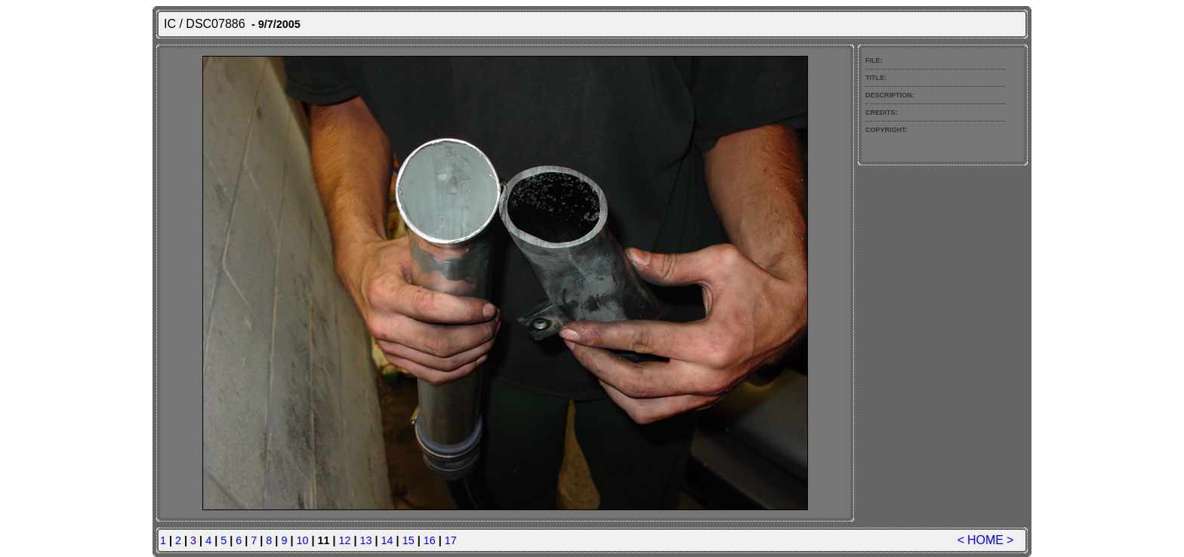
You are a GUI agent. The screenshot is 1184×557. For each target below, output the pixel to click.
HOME (985, 540)
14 (387, 540)
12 (345, 540)
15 (408, 540)
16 (430, 540)
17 (451, 540)
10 (302, 540)
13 (366, 540)
